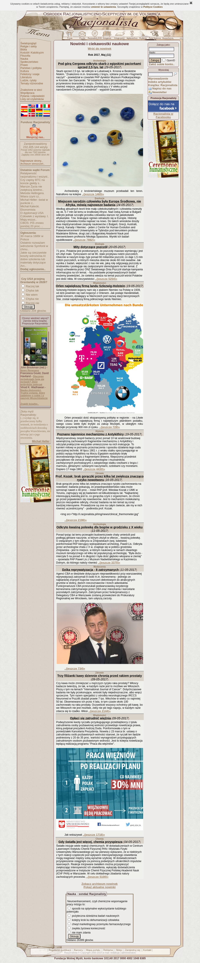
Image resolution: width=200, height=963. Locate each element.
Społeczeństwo (29, 61)
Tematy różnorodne (31, 83)
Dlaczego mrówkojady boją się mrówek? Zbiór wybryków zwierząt (32, 380)
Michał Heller (40, 441)
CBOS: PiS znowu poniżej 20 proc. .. (32, 224)
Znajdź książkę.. (29, 404)
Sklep (119, 950)
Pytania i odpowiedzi (32, 96)
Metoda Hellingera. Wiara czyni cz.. (32, 194)
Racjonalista (70, 952)
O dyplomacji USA (32, 213)
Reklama (108, 950)
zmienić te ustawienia (103, 7)
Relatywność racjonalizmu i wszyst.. (34, 175)
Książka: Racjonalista (162, 85)
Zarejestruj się (132, 950)
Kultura (24, 71)
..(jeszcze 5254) (106, 278)
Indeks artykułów (159, 81)
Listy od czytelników (32, 99)
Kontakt (147, 950)
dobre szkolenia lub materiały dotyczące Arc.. (33, 262)
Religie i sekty (28, 46)
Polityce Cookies (153, 7)
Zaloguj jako (163, 44)
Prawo (24, 65)
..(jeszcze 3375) (109, 562)
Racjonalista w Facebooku (163, 115)
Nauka (24, 58)
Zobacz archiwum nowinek (100, 883)
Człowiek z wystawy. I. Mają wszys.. (34, 218)
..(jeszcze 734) (74, 668)
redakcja (115, 952)
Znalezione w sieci (31, 89)
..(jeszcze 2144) (99, 711)
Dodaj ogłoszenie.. (32, 269)
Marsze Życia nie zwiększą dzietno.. (32, 188)
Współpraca (27, 93)
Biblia (23, 49)
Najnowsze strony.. (31, 160)
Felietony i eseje (30, 74)
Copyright (85, 952)
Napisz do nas (161, 88)
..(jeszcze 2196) (75, 520)
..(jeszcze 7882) (84, 239)
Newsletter (159, 92)
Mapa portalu (93, 950)
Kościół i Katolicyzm (32, 52)
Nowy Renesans (29, 370)
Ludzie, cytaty (28, 80)
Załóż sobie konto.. (162, 64)
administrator (128, 952)
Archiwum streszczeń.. (32, 163)
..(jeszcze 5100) (97, 876)
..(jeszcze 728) (109, 427)
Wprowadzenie (158, 78)
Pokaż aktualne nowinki (100, 887)
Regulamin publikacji (60, 950)
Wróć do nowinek (99, 48)
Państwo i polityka (31, 68)
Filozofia (25, 55)
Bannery (78, 950)
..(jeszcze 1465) (93, 194)
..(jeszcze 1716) (94, 834)
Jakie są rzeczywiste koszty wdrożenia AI (33, 254)
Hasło (152, 52)
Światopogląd (28, 43)
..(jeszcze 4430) (94, 469)
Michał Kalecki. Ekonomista (30, 208)
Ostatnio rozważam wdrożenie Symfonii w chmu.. (34, 246)
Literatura (26, 77)
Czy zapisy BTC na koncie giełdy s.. (32, 181)
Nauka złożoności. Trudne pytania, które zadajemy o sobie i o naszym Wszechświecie (34, 394)
